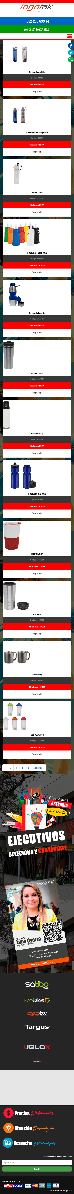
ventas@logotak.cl (37, 29)
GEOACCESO (16, 1181)
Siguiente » (38, 767)
